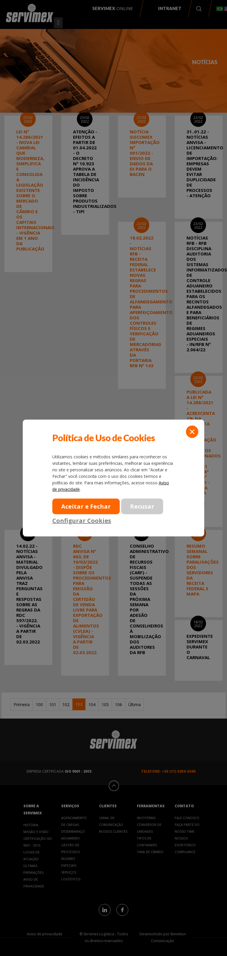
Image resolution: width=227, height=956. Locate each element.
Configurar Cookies (81, 520)
